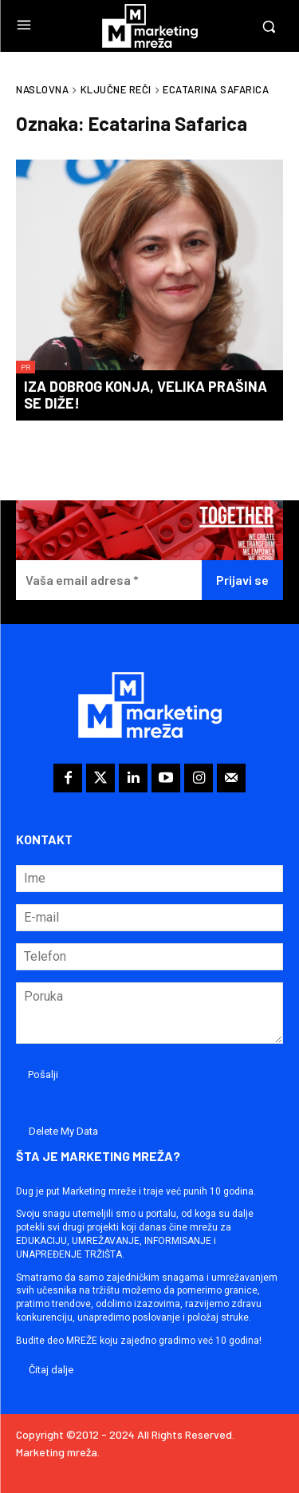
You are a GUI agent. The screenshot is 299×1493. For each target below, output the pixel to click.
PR (25, 367)
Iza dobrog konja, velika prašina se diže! (145, 395)
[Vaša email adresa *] (109, 580)
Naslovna (42, 89)
